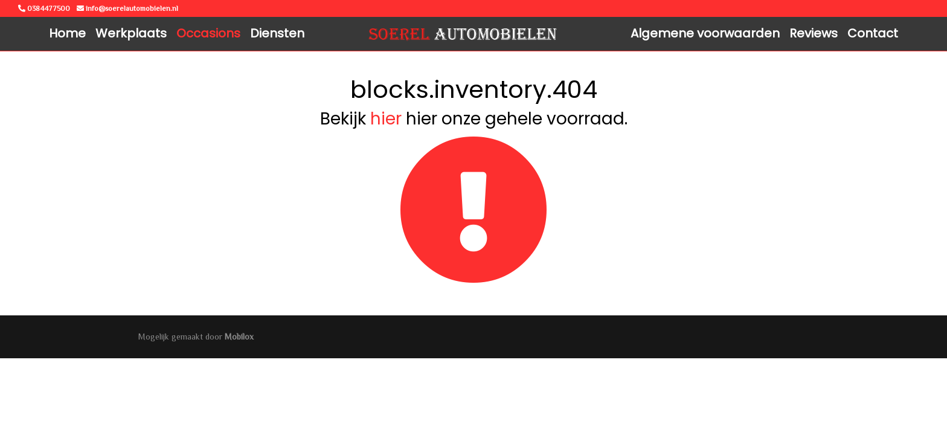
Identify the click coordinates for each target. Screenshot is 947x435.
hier (386, 118)
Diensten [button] (277, 33)
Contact (872, 33)
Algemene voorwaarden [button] (705, 33)
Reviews (813, 33)
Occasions (208, 33)
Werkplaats (131, 33)
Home (67, 33)
